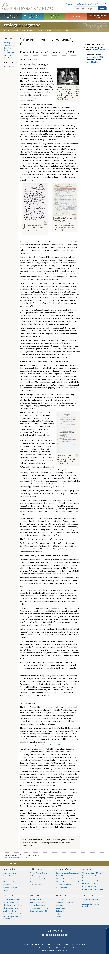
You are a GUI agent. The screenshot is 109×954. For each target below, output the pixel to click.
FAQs (58, 914)
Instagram (50, 935)
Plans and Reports (89, 883)
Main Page (7, 42)
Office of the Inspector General (67, 882)
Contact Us (102, 4)
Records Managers (10, 887)
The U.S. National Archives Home (27, 6)
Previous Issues (9, 45)
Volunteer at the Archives (39, 908)
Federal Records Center (65, 876)
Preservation (8, 884)
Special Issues (9, 52)
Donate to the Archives (38, 902)
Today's (39, 873)
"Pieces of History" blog (8, 56)
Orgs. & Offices (63, 869)
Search (102, 8)
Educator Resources (54, 16)
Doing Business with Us (90, 881)
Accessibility (34, 944)
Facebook (42, 935)
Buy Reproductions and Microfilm (90, 905)
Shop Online (88, 895)
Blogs (32, 882)
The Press (7, 890)
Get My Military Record (11, 899)
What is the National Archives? (93, 873)
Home (6, 30)
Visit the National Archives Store (91, 900)
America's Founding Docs (65, 902)
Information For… (12, 869)
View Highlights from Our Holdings (12, 918)
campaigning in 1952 (94, 57)
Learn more (89, 949)
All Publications (9, 66)
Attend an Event (35, 899)
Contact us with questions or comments (16, 857)
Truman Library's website (96, 50)
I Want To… (8, 895)
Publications (14, 30)
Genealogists (8, 879)
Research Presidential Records (14, 914)
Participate (35, 895)
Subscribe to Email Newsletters (41, 879)
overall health (92, 62)
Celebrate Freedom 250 (38, 911)
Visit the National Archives (12, 905)
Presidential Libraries (64, 884)
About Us (86, 869)
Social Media (60, 908)
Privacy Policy (45, 944)
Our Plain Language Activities (93, 889)
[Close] (106, 931)
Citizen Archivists (73, 4)
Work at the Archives (37, 905)
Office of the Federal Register (67, 879)
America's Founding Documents (98, 16)
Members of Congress (11, 882)
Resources (61, 895)
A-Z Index (59, 899)
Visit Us (76, 16)
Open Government (89, 886)
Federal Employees (10, 876)
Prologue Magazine (27, 30)
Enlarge (77, 87)
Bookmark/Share (89, 4)
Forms (58, 917)
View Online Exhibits (10, 908)
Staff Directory (61, 887)
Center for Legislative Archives (67, 873)
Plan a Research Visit (10, 902)
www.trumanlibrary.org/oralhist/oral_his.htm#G (40, 745)
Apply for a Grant (9, 911)
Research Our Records (11, 16)
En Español (60, 911)
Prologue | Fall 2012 (43, 30)
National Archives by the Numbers (91, 877)
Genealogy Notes (8, 49)
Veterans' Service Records (32, 16)
